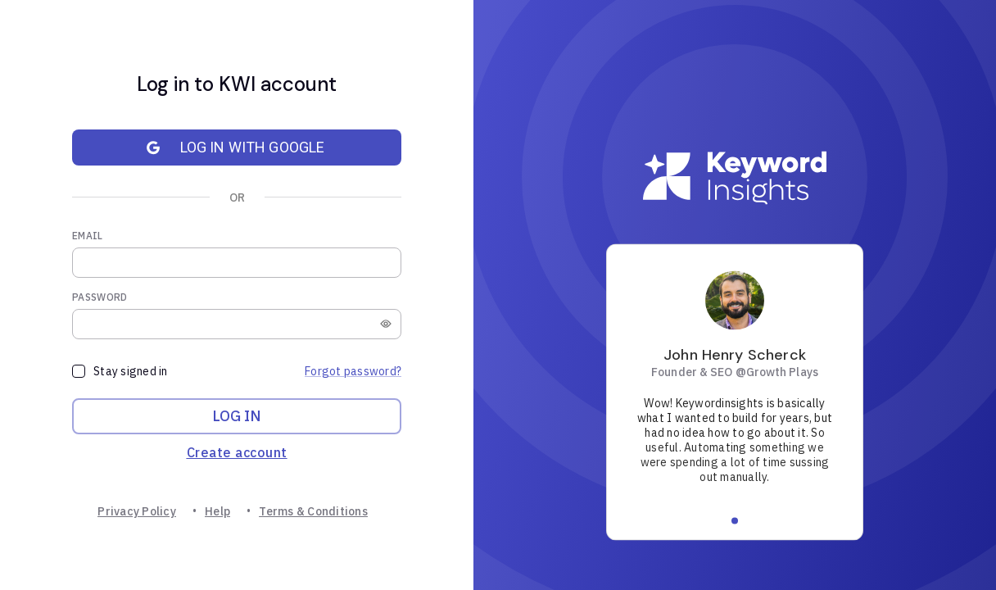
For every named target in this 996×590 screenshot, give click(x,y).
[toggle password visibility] (386, 323)
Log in (237, 416)
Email (87, 235)
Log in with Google (227, 147)
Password (99, 297)
